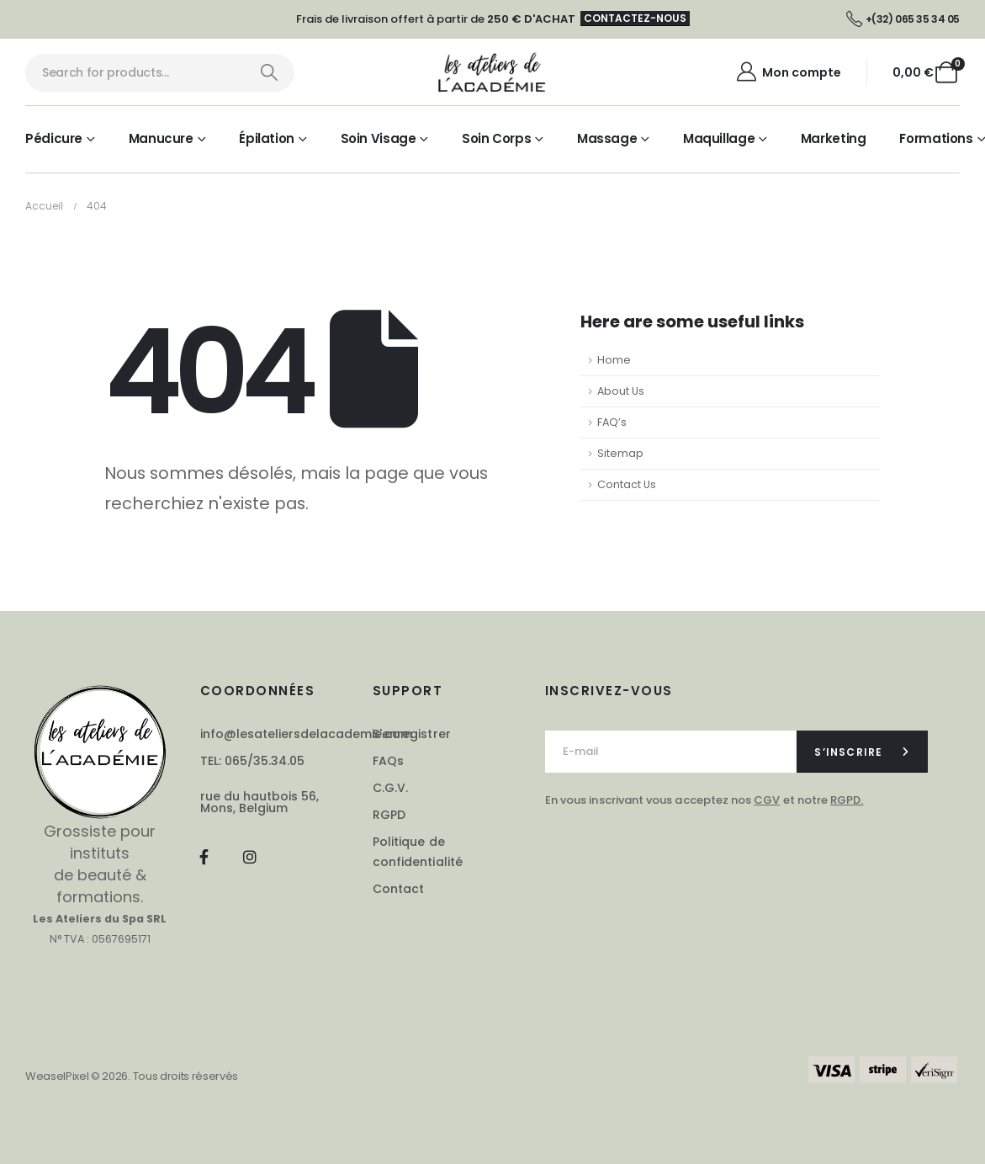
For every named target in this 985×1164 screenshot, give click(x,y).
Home (614, 360)
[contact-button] (863, 752)
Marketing (833, 138)
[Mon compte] (787, 72)
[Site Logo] (492, 72)
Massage (607, 138)
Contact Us (626, 484)
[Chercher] (268, 73)
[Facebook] (204, 856)
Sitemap (620, 453)
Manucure (161, 138)
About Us (620, 391)
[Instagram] (249, 856)
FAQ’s (612, 422)
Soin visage (378, 138)
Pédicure (53, 138)
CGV (767, 800)
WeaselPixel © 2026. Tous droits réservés (131, 1076)
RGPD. (846, 800)
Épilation (266, 138)
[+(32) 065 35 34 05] (903, 19)
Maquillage (719, 138)
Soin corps (496, 138)
